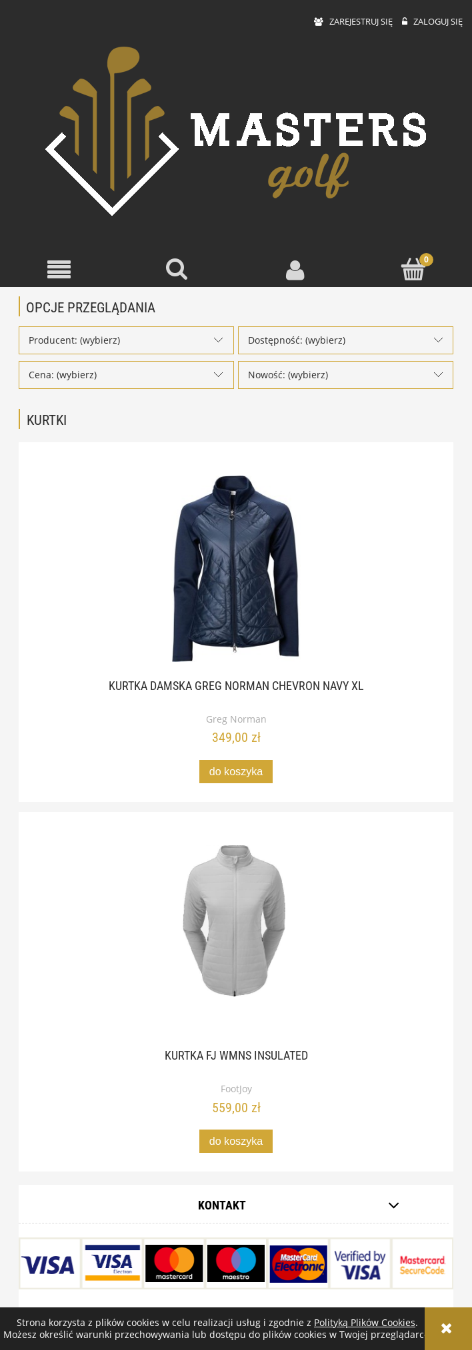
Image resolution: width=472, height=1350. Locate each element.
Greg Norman (236, 719)
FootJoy (236, 1088)
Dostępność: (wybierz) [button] (296, 340)
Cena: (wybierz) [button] (63, 374)
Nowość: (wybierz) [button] (288, 374)
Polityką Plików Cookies (364, 1322)
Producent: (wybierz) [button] (74, 340)
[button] (59, 270)
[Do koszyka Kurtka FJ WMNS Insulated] (236, 1141)
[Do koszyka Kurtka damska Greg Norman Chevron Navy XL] (236, 771)
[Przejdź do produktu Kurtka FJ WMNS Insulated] (236, 938)
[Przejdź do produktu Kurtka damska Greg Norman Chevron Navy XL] (236, 569)
